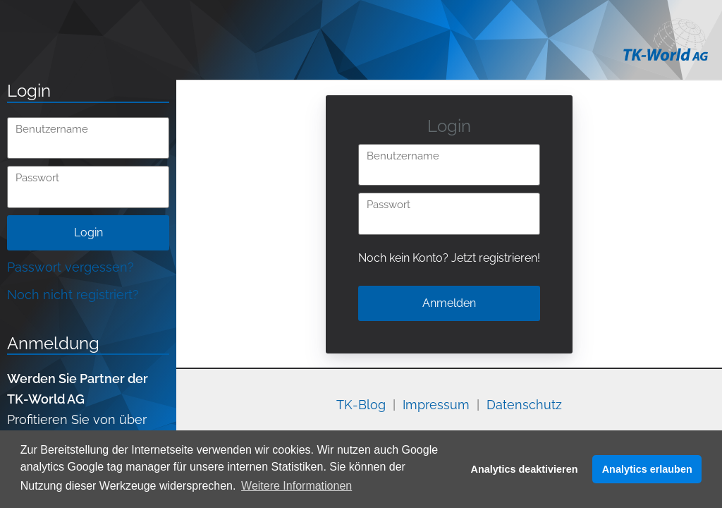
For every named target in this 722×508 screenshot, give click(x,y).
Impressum (436, 404)
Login (88, 232)
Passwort (37, 178)
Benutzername (52, 129)
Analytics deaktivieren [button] (524, 469)
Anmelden (449, 303)
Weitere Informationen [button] (296, 486)
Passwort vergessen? (70, 267)
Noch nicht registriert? (73, 294)
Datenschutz (524, 404)
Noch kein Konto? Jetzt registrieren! (449, 258)
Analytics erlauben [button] (647, 469)
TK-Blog (361, 404)
